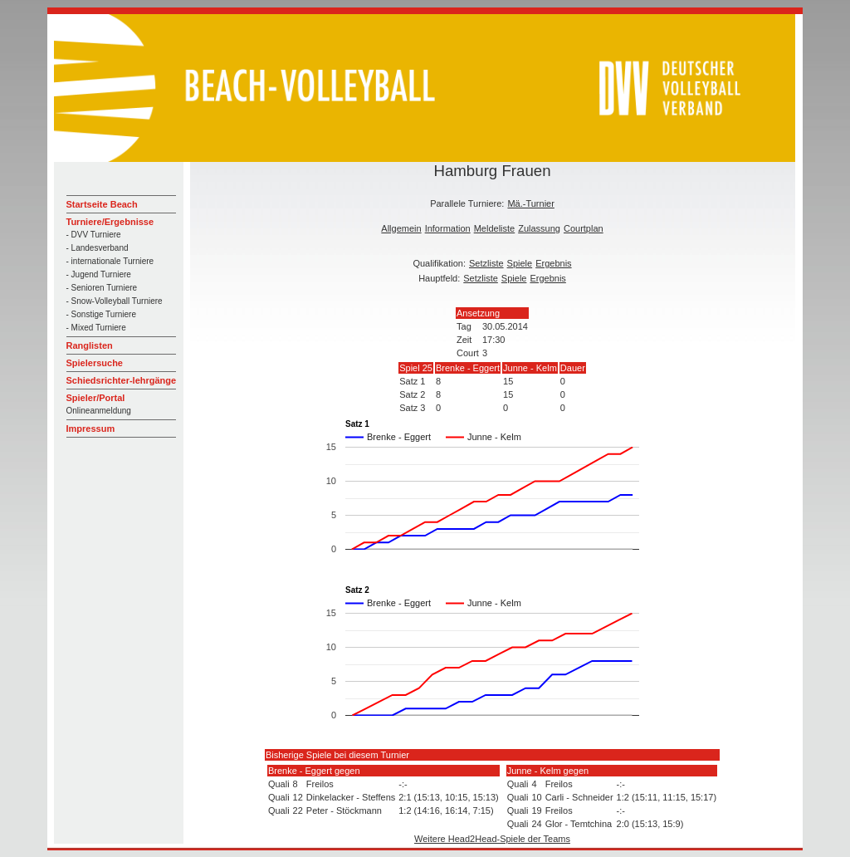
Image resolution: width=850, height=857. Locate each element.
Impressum (90, 428)
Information (448, 228)
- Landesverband (97, 247)
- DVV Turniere (93, 234)
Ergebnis (553, 263)
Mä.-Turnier (530, 203)
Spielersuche (94, 363)
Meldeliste (494, 228)
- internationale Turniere (110, 261)
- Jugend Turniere (98, 274)
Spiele (520, 263)
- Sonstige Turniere (101, 314)
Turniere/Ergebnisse (110, 222)
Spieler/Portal (95, 398)
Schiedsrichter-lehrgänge (121, 380)
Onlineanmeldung (98, 410)
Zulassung (539, 228)
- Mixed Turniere (96, 327)
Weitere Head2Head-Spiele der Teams (492, 839)
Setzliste (486, 263)
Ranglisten (89, 345)
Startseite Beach (102, 204)
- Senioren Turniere (102, 287)
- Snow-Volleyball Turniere (114, 301)
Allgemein (401, 228)
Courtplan (583, 228)
